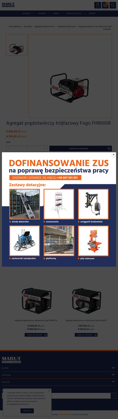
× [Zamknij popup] (114, 155)
